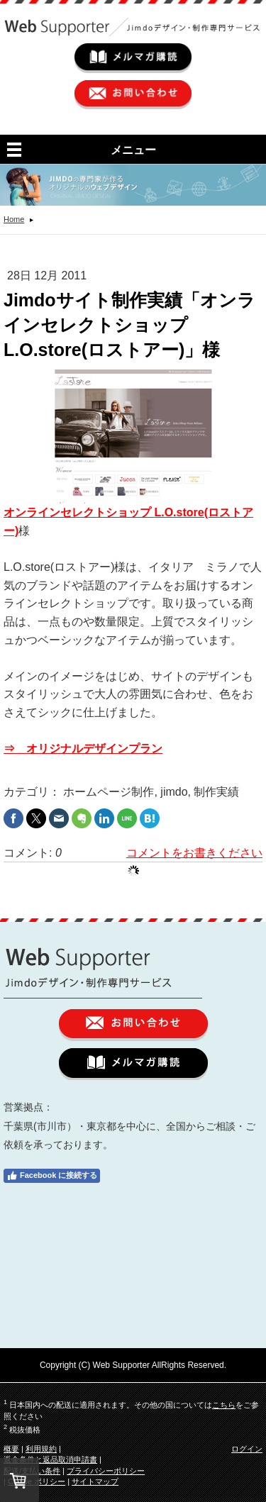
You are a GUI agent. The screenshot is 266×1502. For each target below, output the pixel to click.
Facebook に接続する (51, 1175)
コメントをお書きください (194, 853)
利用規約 (41, 1449)
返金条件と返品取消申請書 (50, 1459)
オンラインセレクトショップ (79, 512)
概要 (11, 1449)
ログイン (246, 1449)
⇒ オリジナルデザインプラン (83, 748)
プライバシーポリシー (106, 1471)
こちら (223, 1405)
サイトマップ (95, 1481)
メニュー (133, 150)
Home (14, 219)
